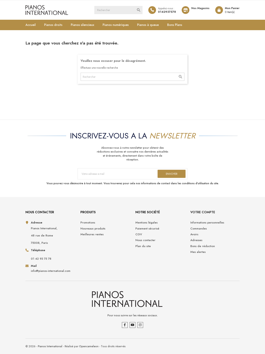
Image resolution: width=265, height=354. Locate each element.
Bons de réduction (202, 246)
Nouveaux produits (92, 229)
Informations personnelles (207, 223)
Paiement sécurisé (147, 229)
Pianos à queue (148, 25)
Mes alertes (198, 252)
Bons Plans (174, 25)
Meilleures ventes (92, 234)
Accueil (30, 25)
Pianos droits (53, 25)
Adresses (196, 240)
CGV (138, 234)
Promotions (87, 223)
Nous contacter (145, 240)
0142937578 (167, 12)
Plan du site (143, 246)
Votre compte (202, 212)
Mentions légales (146, 223)
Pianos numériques (116, 25)
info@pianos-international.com (50, 271)
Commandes (198, 229)
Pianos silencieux (82, 25)
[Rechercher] (118, 10)
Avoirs (194, 234)
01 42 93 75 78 (41, 259)
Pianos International (50, 346)
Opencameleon (89, 346)
